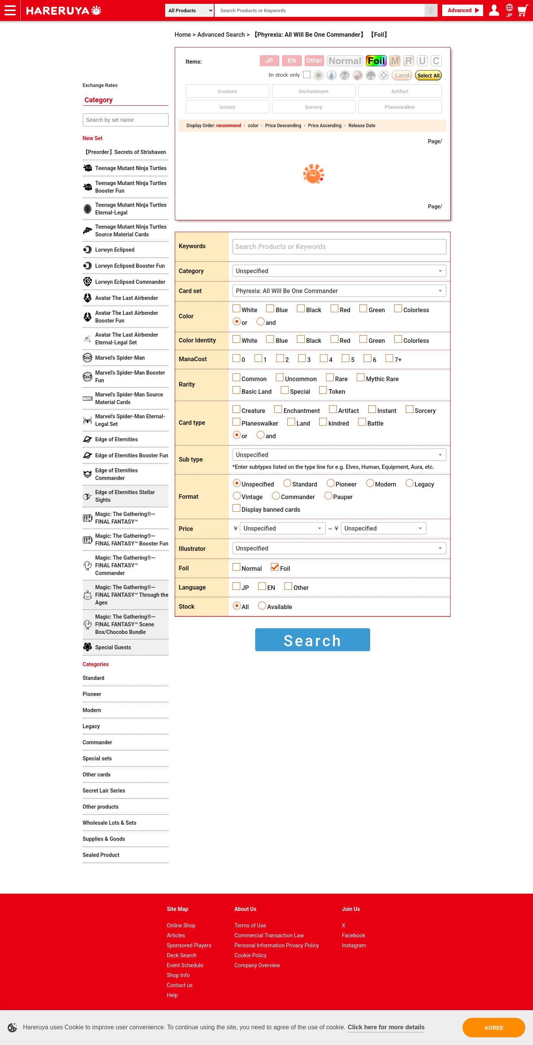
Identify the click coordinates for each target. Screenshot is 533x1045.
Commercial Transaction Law (269, 935)
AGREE (493, 1028)
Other (301, 587)
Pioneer (346, 484)
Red (345, 310)
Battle (375, 423)
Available (279, 607)
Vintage (252, 497)
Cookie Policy (251, 955)
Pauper (343, 497)
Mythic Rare (382, 379)
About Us (246, 909)
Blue (282, 310)
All (245, 607)
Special (300, 391)
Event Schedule (185, 965)
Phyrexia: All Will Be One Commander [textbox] (287, 291)
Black (313, 310)
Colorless (416, 310)
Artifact (348, 410)
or (245, 322)
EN (271, 587)
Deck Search (182, 955)
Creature (253, 410)
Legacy (424, 484)
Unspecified (258, 484)
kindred (338, 423)
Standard (304, 484)
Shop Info (178, 975)
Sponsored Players (189, 945)
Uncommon (301, 379)
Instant (387, 410)
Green (377, 310)
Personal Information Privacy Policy (277, 945)
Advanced (460, 10)
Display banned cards (271, 509)
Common (254, 379)
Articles (176, 935)
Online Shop (181, 925)
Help (172, 995)
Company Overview (257, 965)
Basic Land (257, 391)
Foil (285, 568)
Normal (252, 568)
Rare (341, 379)
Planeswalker (260, 423)
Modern (385, 484)
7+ (398, 360)
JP (245, 587)
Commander (298, 497)
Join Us (351, 909)
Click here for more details (386, 1027)
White (249, 310)
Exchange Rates (100, 85)
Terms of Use (250, 925)
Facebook (353, 935)
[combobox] (339, 271)
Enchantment (302, 410)
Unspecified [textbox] (252, 271)
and (271, 322)
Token (336, 391)
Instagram (354, 945)
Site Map (177, 909)
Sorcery (425, 410)
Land (303, 423)
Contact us (179, 985)
